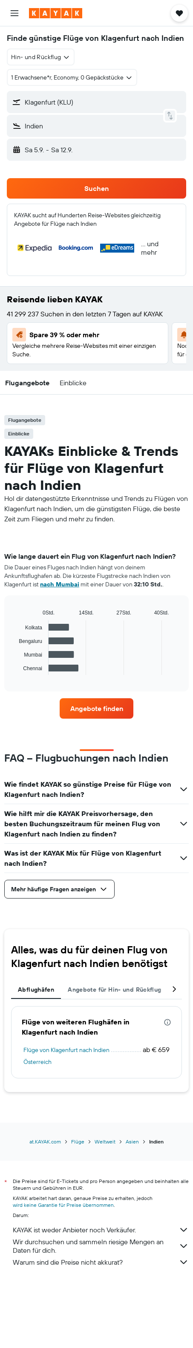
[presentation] (167, 1022)
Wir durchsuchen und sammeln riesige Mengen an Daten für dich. (101, 1245)
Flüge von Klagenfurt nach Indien (66, 1050)
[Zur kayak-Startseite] (55, 13)
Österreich (37, 1062)
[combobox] (41, 56)
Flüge (77, 1141)
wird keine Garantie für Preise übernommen (63, 1205)
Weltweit (105, 1141)
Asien (132, 1141)
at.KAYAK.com (45, 1141)
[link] (96, 708)
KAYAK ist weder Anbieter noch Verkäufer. (101, 1230)
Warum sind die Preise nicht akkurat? (101, 1262)
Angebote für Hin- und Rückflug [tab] (114, 989)
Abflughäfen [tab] (36, 989)
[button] (14, 13)
